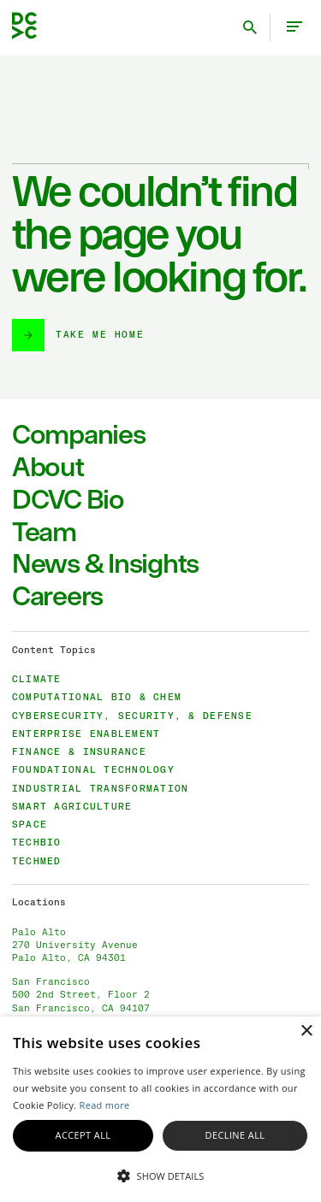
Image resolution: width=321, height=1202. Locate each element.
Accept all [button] (83, 1134)
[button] (160, 1174)
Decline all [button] (235, 1134)
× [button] (306, 1031)
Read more (105, 1105)
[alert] (160, 1109)
